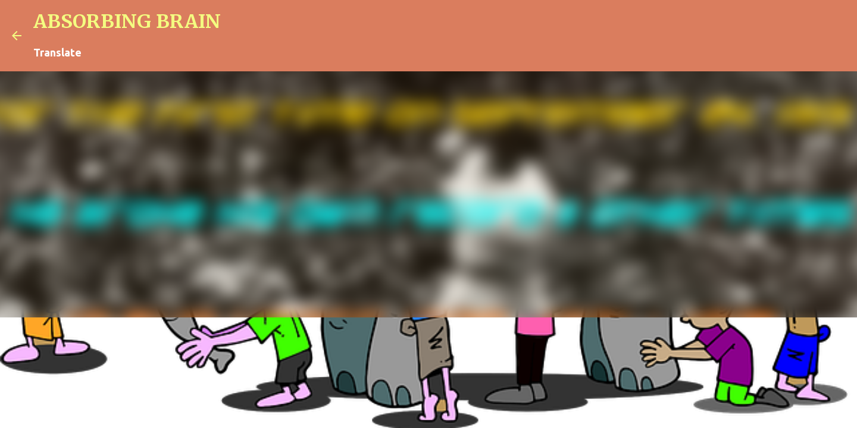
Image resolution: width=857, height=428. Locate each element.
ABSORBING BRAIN (127, 21)
